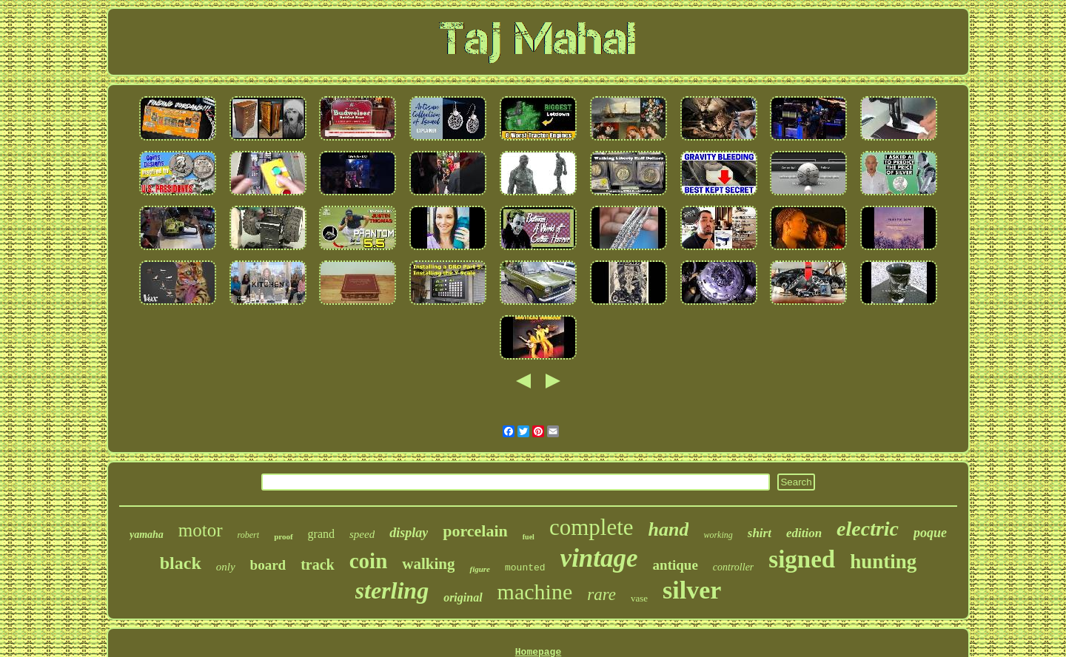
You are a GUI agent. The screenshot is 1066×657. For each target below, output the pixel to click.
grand (321, 534)
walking (428, 564)
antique (675, 565)
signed (801, 559)
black (180, 563)
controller (733, 567)
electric (868, 528)
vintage (599, 558)
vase (639, 598)
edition (804, 533)
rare (601, 594)
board (268, 565)
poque (930, 532)
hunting (883, 561)
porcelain (475, 531)
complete (591, 527)
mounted (525, 567)
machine (535, 591)
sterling (392, 590)
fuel (528, 537)
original (462, 597)
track (318, 564)
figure (479, 569)
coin (368, 561)
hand (668, 529)
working (717, 535)
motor (200, 530)
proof (283, 536)
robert (249, 535)
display (408, 532)
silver (692, 590)
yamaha (147, 534)
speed (362, 534)
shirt (759, 533)
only (225, 567)
